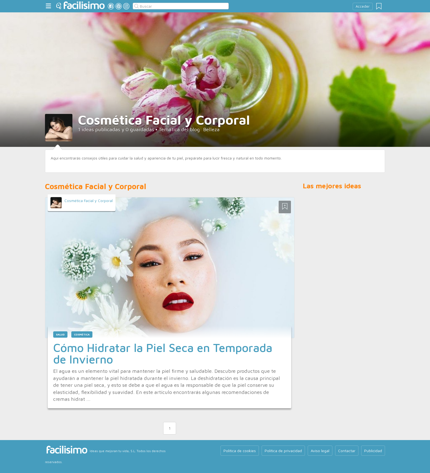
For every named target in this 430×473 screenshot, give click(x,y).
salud (60, 334)
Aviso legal (320, 450)
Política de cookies (240, 450)
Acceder (363, 6)
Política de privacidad (283, 450)
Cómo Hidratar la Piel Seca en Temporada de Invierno (162, 353)
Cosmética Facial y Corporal (88, 200)
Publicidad (373, 450)
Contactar (346, 450)
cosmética (82, 334)
